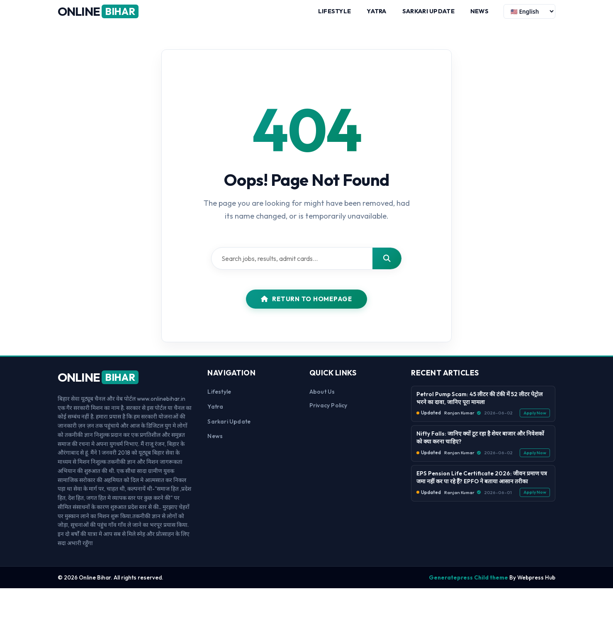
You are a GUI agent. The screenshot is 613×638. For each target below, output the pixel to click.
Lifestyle (334, 14)
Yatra (376, 14)
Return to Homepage (306, 306)
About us (322, 398)
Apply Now (534, 420)
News (479, 14)
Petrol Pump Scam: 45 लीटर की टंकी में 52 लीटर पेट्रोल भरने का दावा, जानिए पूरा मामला (479, 405)
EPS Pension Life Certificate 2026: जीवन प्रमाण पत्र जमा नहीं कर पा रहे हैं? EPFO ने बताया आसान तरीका (481, 484)
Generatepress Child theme (468, 584)
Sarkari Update (428, 14)
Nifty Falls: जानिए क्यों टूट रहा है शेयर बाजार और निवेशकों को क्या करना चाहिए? (480, 445)
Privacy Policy (328, 412)
